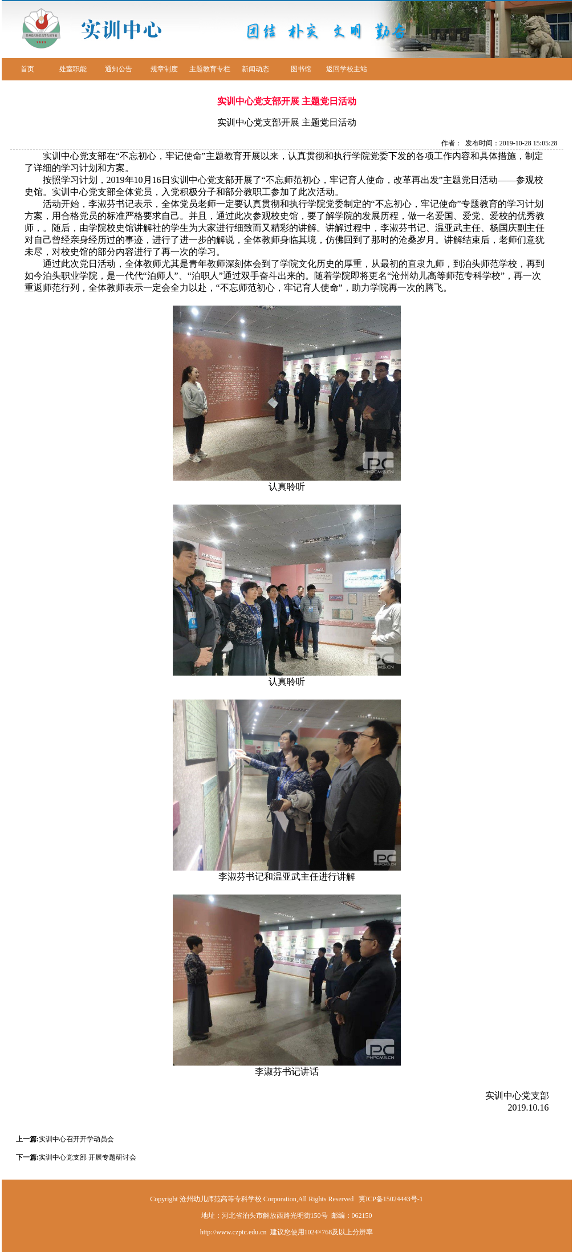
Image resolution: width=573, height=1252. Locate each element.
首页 (27, 69)
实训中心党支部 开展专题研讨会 (87, 1157)
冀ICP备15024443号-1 (391, 1199)
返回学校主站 (346, 69)
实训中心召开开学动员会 (76, 1139)
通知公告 (118, 69)
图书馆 (301, 69)
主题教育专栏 (209, 69)
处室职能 (73, 69)
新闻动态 (255, 69)
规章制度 (164, 69)
